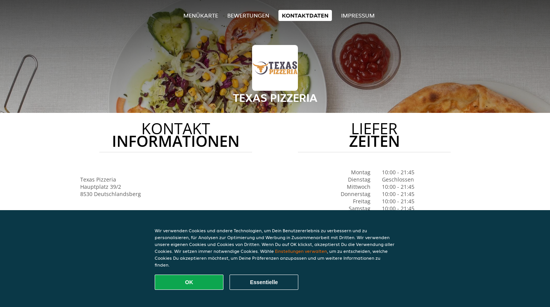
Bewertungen (248, 15)
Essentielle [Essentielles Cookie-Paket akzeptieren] (264, 282)
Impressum (358, 15)
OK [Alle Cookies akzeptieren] (189, 282)
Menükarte (200, 15)
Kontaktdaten (305, 15)
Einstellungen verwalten (301, 251)
